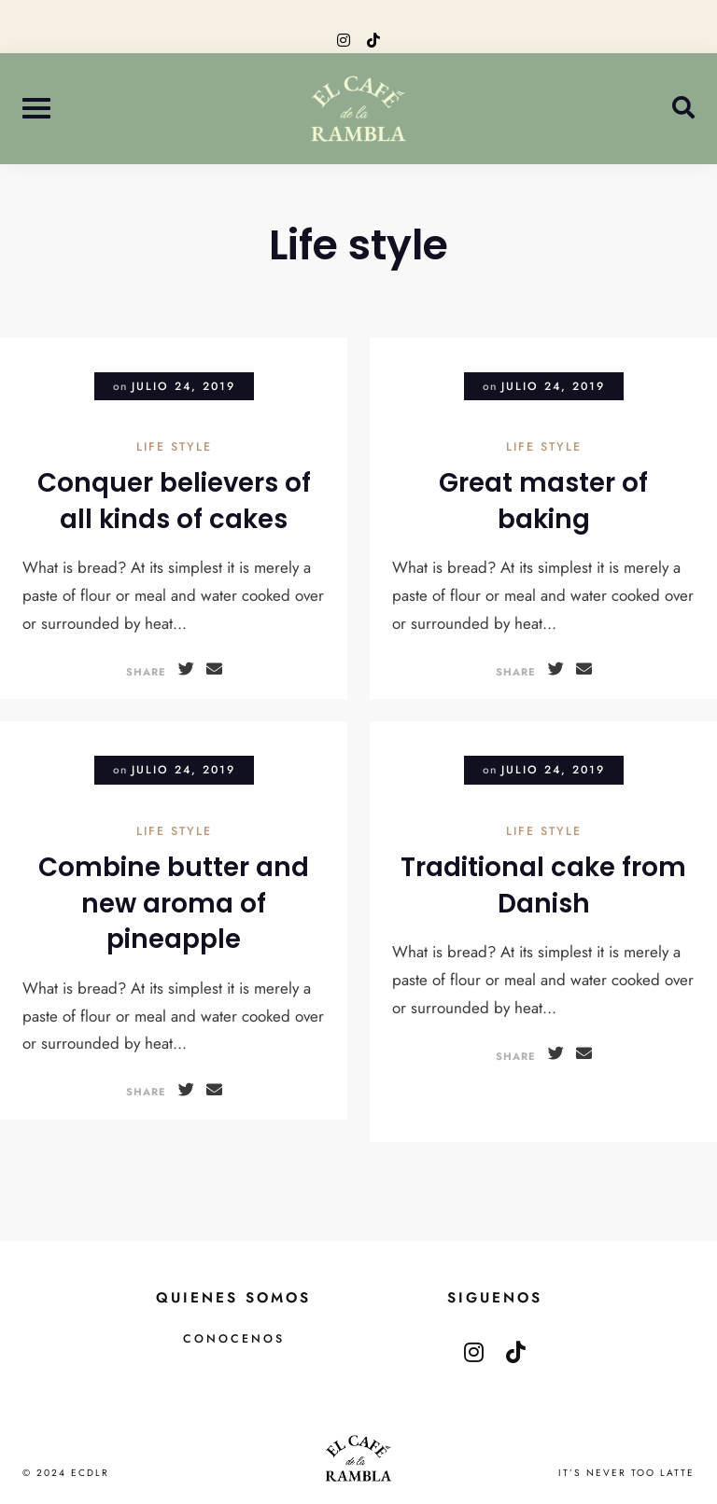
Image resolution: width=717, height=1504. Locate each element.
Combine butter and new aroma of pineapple (173, 903)
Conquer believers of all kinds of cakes (174, 501)
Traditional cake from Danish (543, 885)
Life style (174, 448)
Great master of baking (543, 501)
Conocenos (234, 1338)
